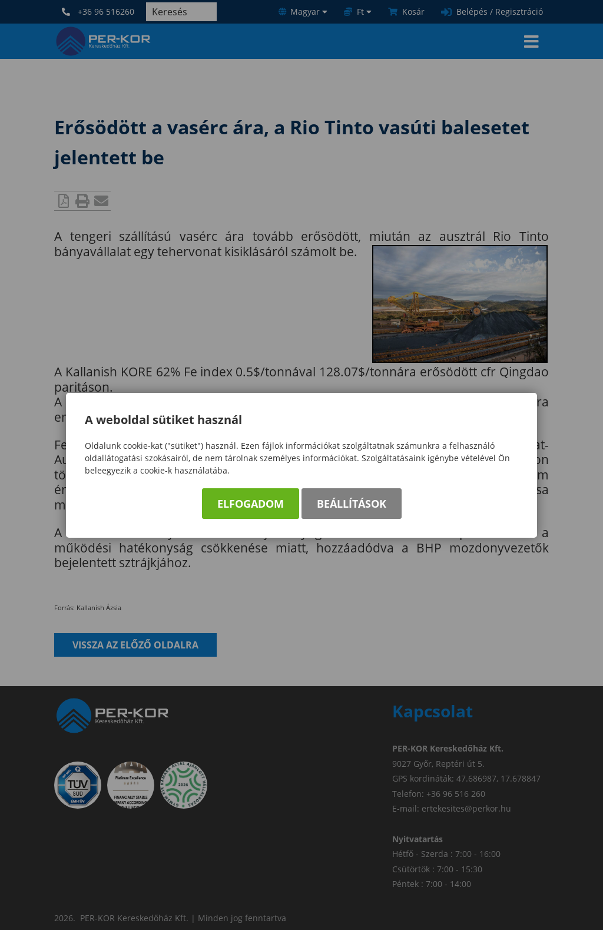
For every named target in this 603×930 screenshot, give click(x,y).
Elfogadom (250, 504)
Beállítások (351, 504)
